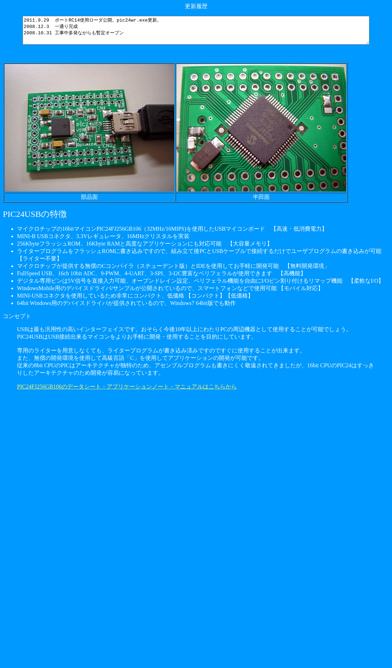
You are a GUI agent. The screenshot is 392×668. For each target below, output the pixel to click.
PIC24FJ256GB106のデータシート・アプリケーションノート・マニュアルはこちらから (127, 392)
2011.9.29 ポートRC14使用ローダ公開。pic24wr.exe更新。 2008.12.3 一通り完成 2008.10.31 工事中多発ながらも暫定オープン (197, 33)
